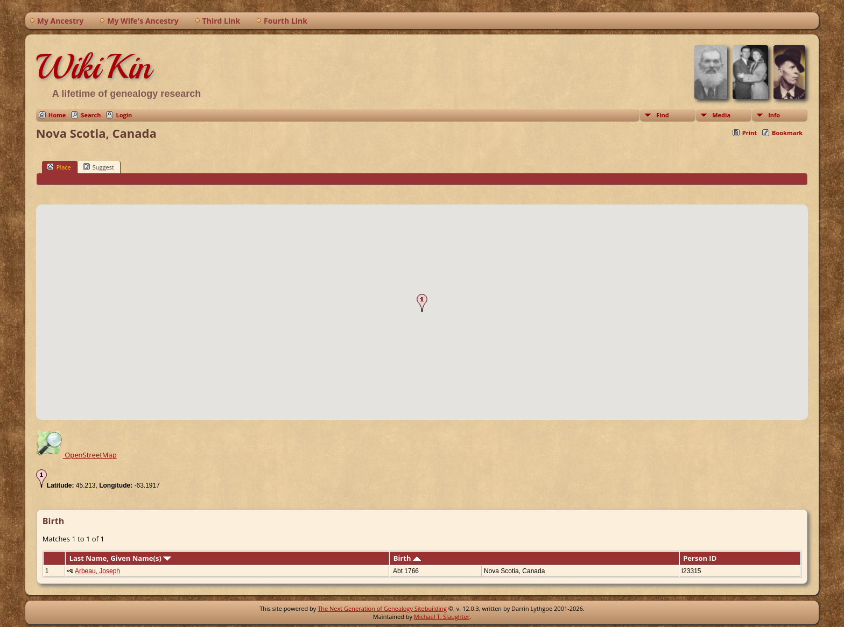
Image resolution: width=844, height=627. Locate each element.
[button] (422, 303)
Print (749, 133)
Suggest (98, 167)
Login (124, 115)
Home (57, 115)
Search (91, 115)
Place (59, 167)
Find (662, 115)
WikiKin (93, 66)
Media (721, 115)
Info (774, 115)
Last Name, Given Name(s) (120, 558)
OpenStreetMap (76, 455)
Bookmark (787, 133)
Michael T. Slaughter (441, 616)
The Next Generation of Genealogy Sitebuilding (382, 608)
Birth (407, 558)
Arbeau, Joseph (97, 571)
